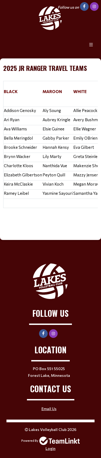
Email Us (49, 408)
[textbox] (50, 145)
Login (50, 448)
